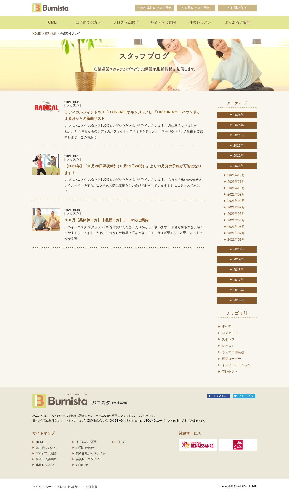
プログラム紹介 (46, 453)
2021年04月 (236, 220)
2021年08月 (236, 201)
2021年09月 (236, 194)
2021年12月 (236, 175)
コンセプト (230, 333)
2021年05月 (236, 213)
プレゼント (230, 371)
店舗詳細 (50, 33)
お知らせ (82, 465)
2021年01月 (236, 239)
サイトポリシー (42, 486)
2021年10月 (236, 188)
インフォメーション (236, 365)
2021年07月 (236, 207)
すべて (226, 326)
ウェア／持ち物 (233, 352)
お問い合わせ (85, 447)
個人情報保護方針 (69, 486)
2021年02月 (236, 233)
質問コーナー (231, 358)
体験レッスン (45, 465)
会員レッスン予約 (88, 459)
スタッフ (228, 339)
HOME (36, 33)
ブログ (120, 442)
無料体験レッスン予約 (91, 453)
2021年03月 (236, 226)
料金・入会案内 (46, 459)
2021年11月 (236, 181)
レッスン (228, 346)
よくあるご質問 (86, 442)
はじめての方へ (46, 447)
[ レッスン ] (72, 105)
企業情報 (91, 486)
